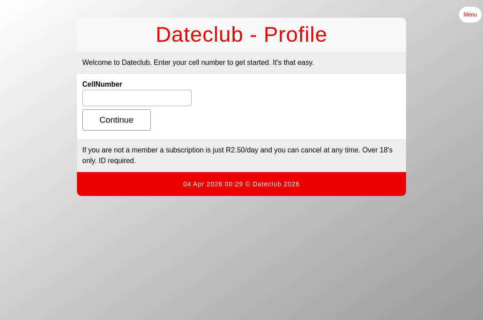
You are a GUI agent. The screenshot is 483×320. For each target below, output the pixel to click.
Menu (470, 15)
